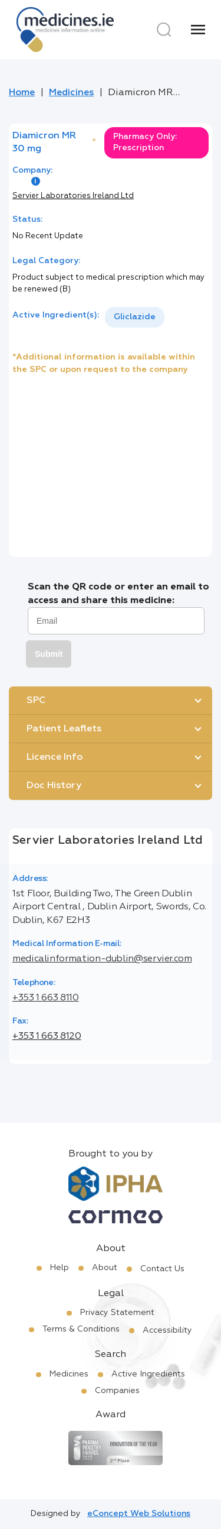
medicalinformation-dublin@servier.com (102, 959)
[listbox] (134, 317)
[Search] (164, 29)
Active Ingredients (148, 1374)
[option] (134, 317)
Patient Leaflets (64, 729)
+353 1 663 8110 (45, 998)
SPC (36, 700)
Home (22, 93)
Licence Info (55, 757)
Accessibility (167, 1330)
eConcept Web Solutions (138, 1513)
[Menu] (198, 29)
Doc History (54, 786)
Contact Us (162, 1269)
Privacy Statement (117, 1312)
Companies (117, 1391)
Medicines (71, 93)
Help (59, 1268)
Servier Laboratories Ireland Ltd (73, 196)
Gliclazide (135, 317)
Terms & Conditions (81, 1329)
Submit (48, 654)
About (104, 1268)
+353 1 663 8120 (46, 1036)
